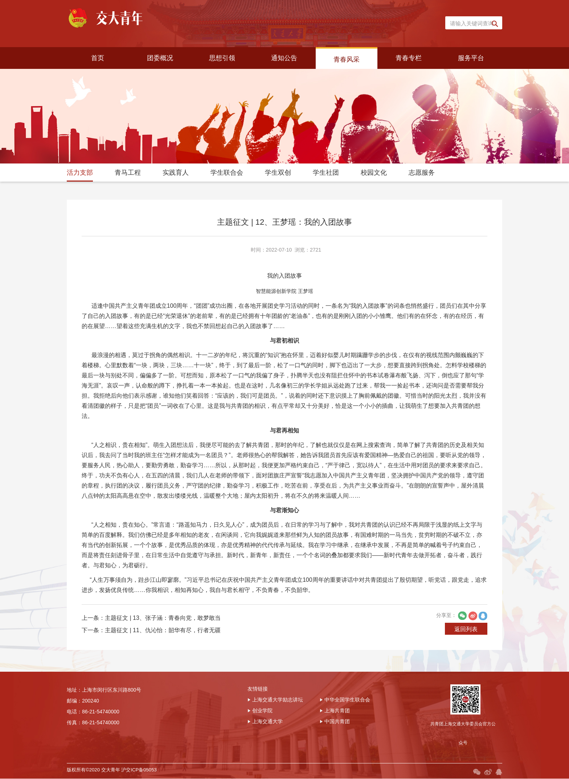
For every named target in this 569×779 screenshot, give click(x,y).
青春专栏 (409, 58)
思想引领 (222, 58)
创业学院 (260, 737)
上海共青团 (335, 737)
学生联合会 (226, 172)
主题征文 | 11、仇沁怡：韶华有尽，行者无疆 (163, 655)
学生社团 (326, 172)
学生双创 (278, 172)
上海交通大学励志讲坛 (275, 726)
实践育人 (176, 172)
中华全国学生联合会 (345, 726)
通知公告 (284, 58)
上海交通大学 (265, 748)
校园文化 (374, 172)
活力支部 (80, 172)
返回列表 (463, 654)
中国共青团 (335, 748)
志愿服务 (422, 172)
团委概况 (160, 58)
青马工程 (128, 172)
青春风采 (346, 59)
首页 (97, 58)
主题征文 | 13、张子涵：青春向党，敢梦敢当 (163, 643)
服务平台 (471, 58)
